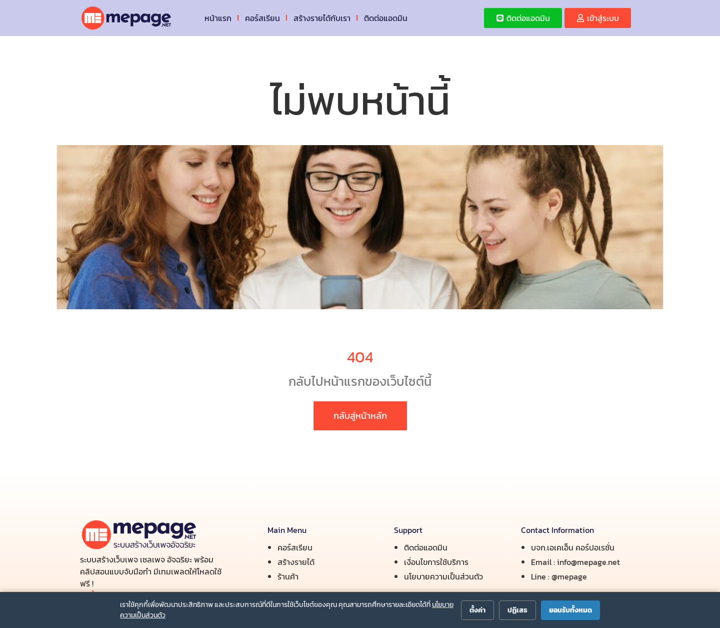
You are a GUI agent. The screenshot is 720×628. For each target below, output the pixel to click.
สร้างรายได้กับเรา (322, 18)
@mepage (569, 576)
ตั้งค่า (478, 610)
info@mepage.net (588, 562)
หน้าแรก (218, 18)
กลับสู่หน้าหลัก (360, 415)
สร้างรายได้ (296, 562)
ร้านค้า (288, 576)
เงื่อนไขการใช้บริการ (436, 562)
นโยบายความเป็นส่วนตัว (443, 576)
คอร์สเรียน (262, 18)
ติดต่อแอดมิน (386, 18)
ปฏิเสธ (518, 610)
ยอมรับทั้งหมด (570, 610)
